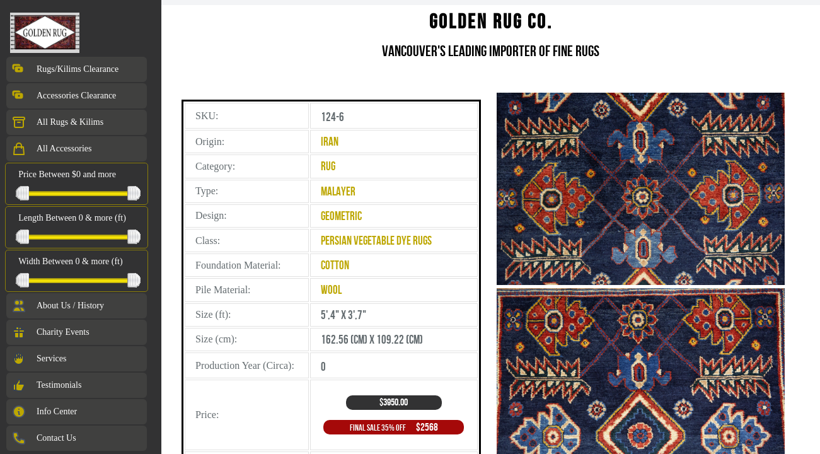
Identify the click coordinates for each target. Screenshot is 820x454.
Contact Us (43, 438)
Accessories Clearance (63, 95)
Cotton (335, 265)
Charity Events (50, 332)
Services (38, 358)
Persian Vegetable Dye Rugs (376, 240)
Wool (331, 289)
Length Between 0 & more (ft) (72, 218)
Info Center (44, 411)
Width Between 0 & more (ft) (70, 261)
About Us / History (57, 305)
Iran (329, 141)
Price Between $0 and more (67, 174)
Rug (328, 166)
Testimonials (46, 385)
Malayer (338, 191)
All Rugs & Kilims (57, 122)
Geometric (341, 216)
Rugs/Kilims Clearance (64, 69)
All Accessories (51, 148)
